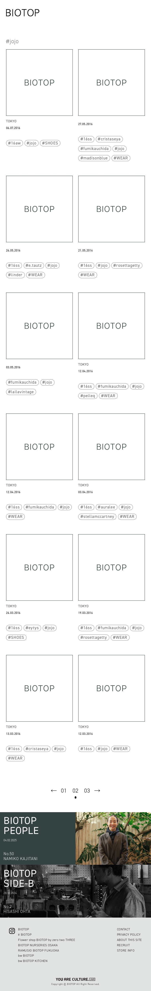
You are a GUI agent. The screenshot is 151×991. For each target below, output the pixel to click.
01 (64, 790)
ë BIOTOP (24, 934)
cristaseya (111, 139)
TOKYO (11, 121)
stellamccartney (98, 516)
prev (54, 790)
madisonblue (95, 158)
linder (16, 275)
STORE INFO (126, 950)
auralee (108, 507)
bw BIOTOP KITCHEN (33, 961)
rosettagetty (128, 265)
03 (87, 790)
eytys (34, 628)
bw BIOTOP (26, 956)
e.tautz (35, 265)
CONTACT (123, 929)
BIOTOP (23, 929)
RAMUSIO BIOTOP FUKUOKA (38, 950)
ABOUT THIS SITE (129, 940)
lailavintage (22, 392)
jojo (32, 143)
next (97, 790)
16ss (87, 139)
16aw (16, 143)
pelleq (89, 396)
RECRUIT (123, 945)
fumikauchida (96, 148)
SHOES (51, 143)
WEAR (122, 158)
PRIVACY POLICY (129, 934)
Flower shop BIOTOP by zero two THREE (46, 940)
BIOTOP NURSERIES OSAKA (38, 945)
